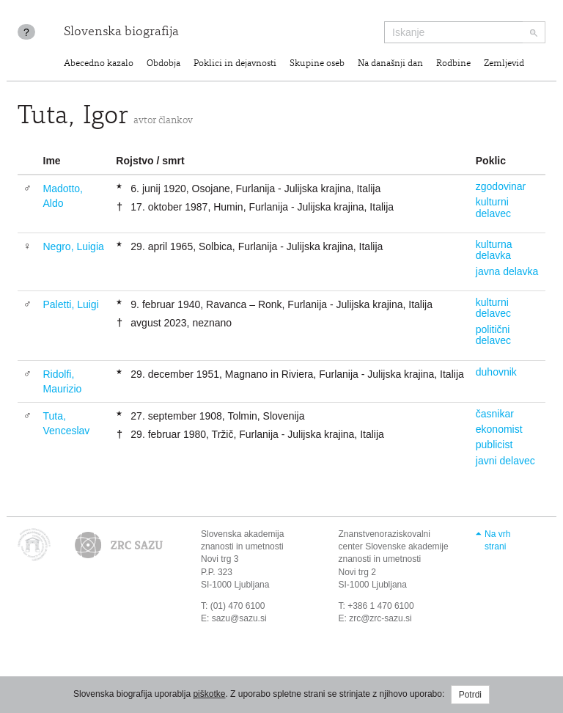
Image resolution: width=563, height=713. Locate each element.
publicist (494, 444)
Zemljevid (504, 64)
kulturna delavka (494, 249)
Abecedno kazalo (98, 64)
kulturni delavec (493, 207)
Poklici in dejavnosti (235, 64)
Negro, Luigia (73, 246)
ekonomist (499, 429)
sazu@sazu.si (239, 618)
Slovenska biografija (121, 32)
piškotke (209, 694)
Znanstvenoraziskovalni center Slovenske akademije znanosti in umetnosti (394, 546)
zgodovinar (501, 186)
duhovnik (496, 372)
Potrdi (470, 695)
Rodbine (453, 64)
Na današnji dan (390, 64)
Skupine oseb (317, 64)
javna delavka (507, 271)
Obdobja (163, 64)
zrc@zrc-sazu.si (380, 618)
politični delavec (493, 334)
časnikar (495, 414)
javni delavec (505, 461)
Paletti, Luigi (71, 304)
